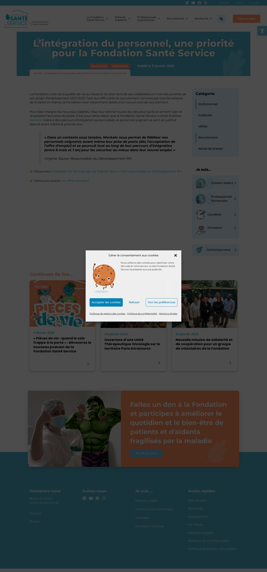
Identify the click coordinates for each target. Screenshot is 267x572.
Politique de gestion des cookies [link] (107, 313)
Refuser (134, 302)
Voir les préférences (161, 302)
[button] (175, 255)
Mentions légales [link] (168, 313)
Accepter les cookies (106, 302)
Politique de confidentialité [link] (142, 313)
